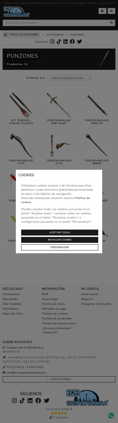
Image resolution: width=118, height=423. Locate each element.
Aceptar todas (60, 232)
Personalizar (60, 247)
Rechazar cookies (60, 239)
